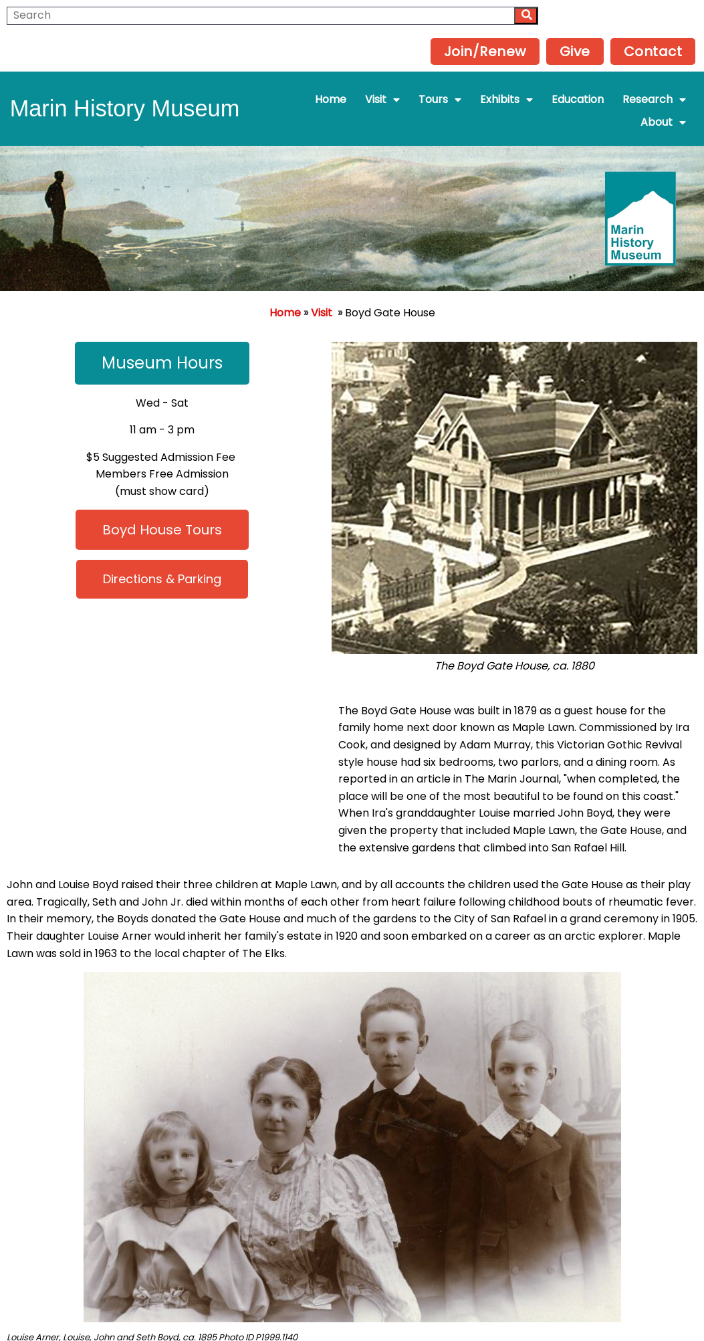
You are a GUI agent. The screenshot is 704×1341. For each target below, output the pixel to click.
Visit (321, 281)
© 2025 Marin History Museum (352, 1308)
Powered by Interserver (352, 1326)
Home (285, 281)
